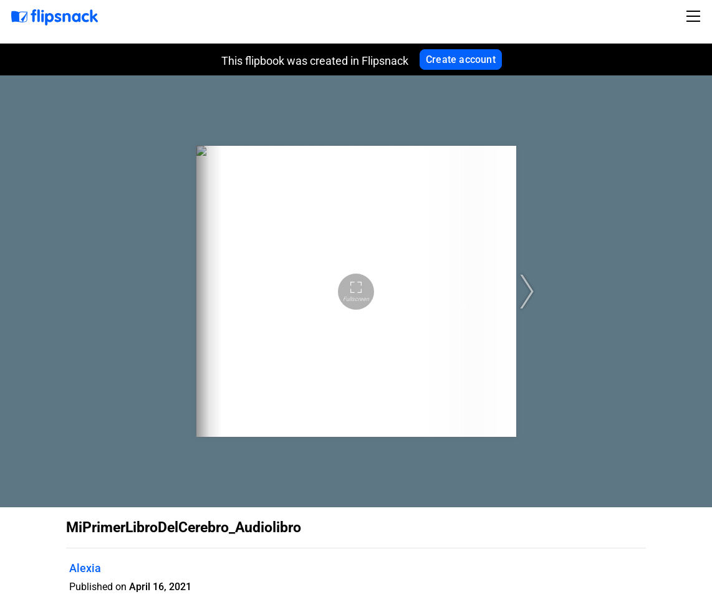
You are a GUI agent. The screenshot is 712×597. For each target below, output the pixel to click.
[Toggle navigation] (695, 16)
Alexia (85, 568)
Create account (461, 59)
